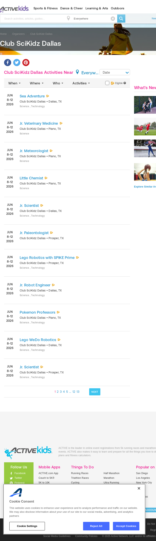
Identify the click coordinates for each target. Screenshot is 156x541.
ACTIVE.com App (48, 473)
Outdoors (117, 8)
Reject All (96, 526)
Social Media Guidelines (56, 536)
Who (58, 83)
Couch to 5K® (46, 478)
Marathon (109, 478)
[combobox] (115, 72)
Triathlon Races (80, 478)
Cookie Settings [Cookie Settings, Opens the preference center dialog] (27, 526)
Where (37, 83)
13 (78, 391)
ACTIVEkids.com (28, 452)
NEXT (94, 391)
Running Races (79, 473)
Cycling (75, 482)
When (14, 83)
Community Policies (86, 536)
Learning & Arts (97, 8)
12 (74, 391)
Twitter (18, 478)
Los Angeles (143, 478)
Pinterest (19, 482)
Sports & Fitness (46, 8)
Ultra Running (111, 482)
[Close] (138, 488)
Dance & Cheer (71, 8)
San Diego (142, 473)
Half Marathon (112, 473)
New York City (144, 482)
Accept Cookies (126, 526)
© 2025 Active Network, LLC (118, 536)
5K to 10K (44, 482)
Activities (82, 83)
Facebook (20, 473)
